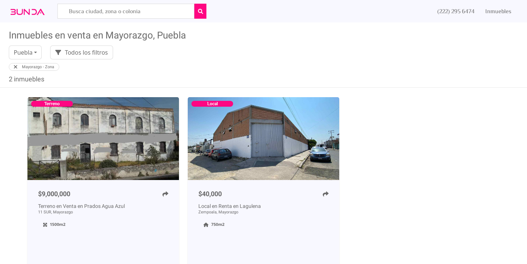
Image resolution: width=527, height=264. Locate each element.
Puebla (23, 52)
